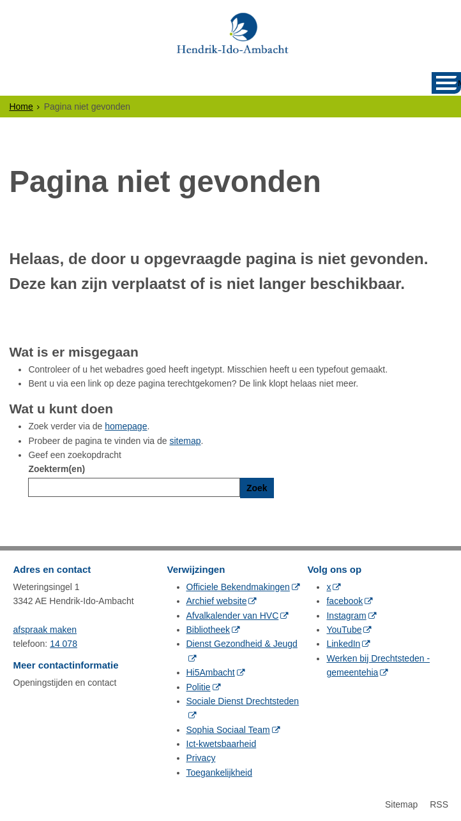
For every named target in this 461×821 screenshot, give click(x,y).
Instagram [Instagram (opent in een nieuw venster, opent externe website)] (346, 615)
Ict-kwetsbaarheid (221, 744)
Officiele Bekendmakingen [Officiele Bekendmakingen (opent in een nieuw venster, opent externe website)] (238, 587)
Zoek (257, 488)
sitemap (184, 441)
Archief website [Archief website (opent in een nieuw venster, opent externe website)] (216, 601)
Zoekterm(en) (56, 469)
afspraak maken (45, 630)
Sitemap (401, 804)
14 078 (63, 644)
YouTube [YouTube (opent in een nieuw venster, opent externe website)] (343, 630)
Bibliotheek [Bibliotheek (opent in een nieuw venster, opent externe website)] (208, 630)
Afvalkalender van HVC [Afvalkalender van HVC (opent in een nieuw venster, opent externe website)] (232, 615)
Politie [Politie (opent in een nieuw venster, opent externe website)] (198, 687)
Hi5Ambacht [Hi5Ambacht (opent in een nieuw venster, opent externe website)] (210, 672)
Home (21, 106)
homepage (126, 426)
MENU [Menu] (459, 83)
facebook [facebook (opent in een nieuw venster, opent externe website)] (344, 601)
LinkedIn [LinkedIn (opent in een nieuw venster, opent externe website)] (343, 644)
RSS (439, 804)
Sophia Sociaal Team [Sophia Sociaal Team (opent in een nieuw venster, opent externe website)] (228, 730)
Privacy (201, 758)
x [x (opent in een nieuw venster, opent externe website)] (328, 587)
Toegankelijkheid (219, 772)
